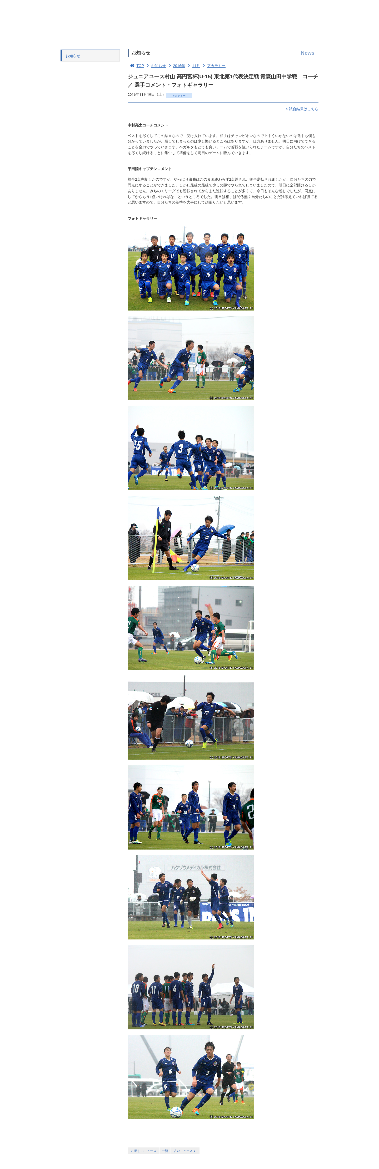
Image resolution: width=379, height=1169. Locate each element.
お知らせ (73, 56)
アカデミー (213, 66)
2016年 (176, 66)
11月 (193, 66)
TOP (136, 66)
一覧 (165, 1151)
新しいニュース (143, 1151)
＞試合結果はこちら (301, 109)
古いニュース (185, 1151)
